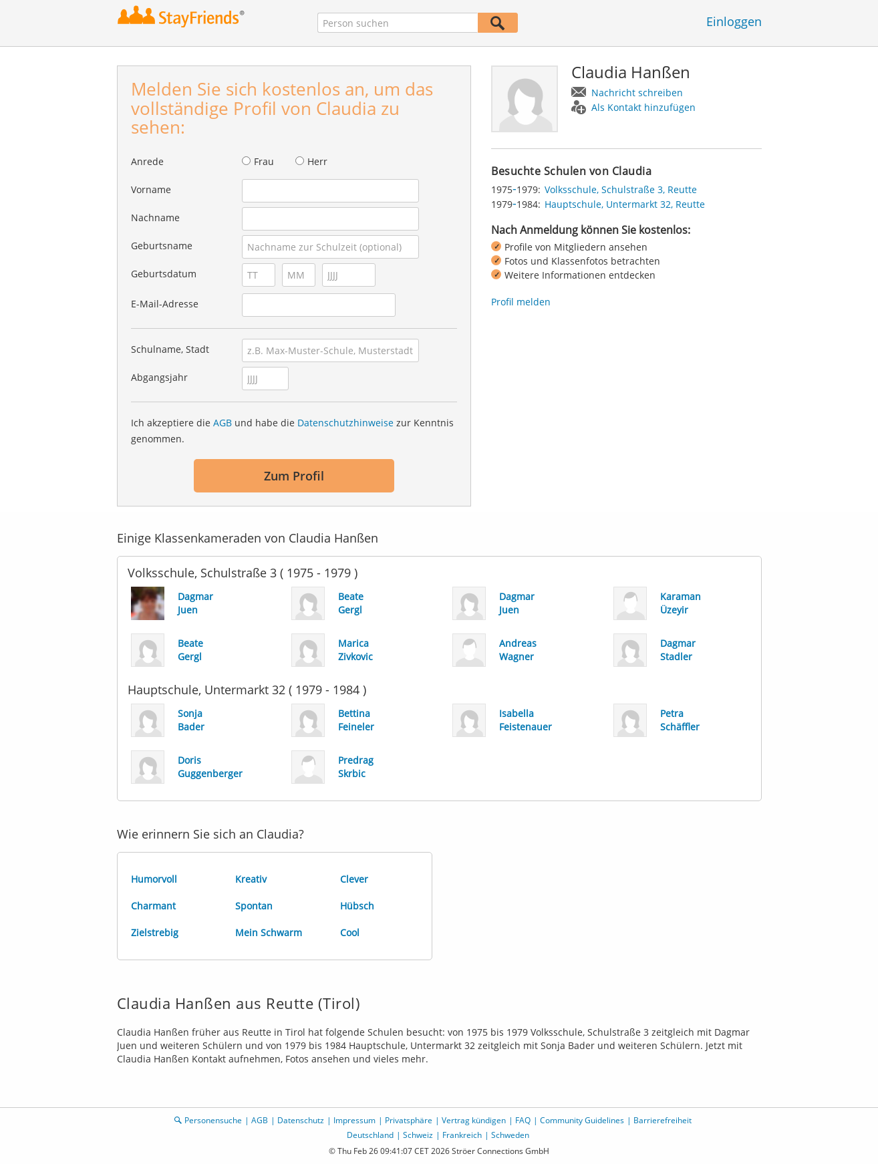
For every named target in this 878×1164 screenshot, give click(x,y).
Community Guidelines (582, 1120)
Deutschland (370, 1135)
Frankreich (462, 1135)
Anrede (147, 161)
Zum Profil (294, 476)
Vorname (151, 189)
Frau (264, 161)
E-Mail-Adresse (164, 303)
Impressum (354, 1120)
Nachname (155, 217)
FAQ (523, 1120)
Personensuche (213, 1120)
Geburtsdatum (163, 273)
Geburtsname (161, 245)
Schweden (510, 1135)
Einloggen (734, 21)
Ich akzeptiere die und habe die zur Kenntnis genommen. (292, 430)
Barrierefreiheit (662, 1120)
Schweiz (418, 1135)
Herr (317, 161)
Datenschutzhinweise (345, 422)
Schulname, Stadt (170, 349)
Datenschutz (300, 1120)
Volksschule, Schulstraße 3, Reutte (621, 189)
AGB (222, 422)
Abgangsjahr (159, 377)
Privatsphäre (408, 1120)
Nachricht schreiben (637, 92)
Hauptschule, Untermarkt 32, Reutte (625, 204)
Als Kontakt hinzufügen (643, 107)
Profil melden (521, 301)
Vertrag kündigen (474, 1120)
